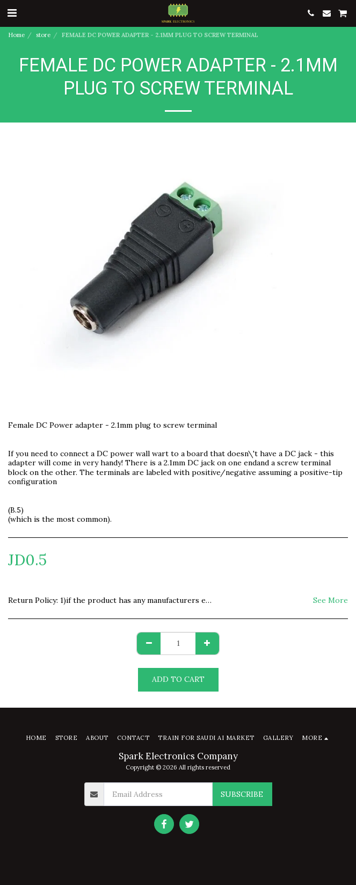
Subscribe (242, 794)
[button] (12, 12)
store (43, 35)
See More (330, 600)
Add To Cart (178, 679)
